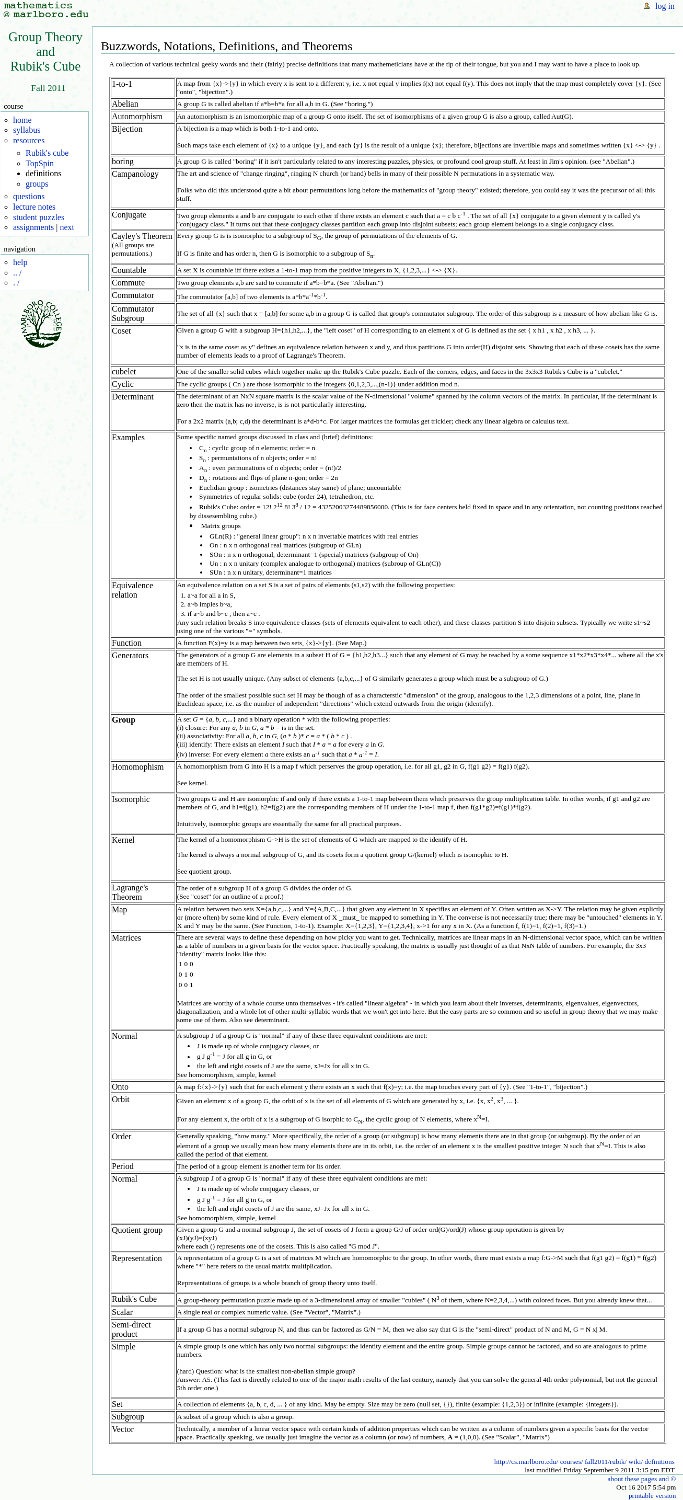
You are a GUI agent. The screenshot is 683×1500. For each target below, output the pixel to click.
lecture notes (34, 206)
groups (37, 183)
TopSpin (40, 163)
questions (28, 196)
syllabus (26, 129)
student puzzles (38, 217)
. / (16, 282)
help (20, 262)
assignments (33, 227)
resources (28, 140)
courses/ (571, 1461)
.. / (17, 272)
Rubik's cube (47, 152)
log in (665, 6)
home (22, 120)
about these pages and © (641, 1479)
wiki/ (636, 1461)
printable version (652, 1495)
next (67, 227)
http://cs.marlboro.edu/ (526, 1461)
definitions (660, 1461)
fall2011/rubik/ (606, 1461)
